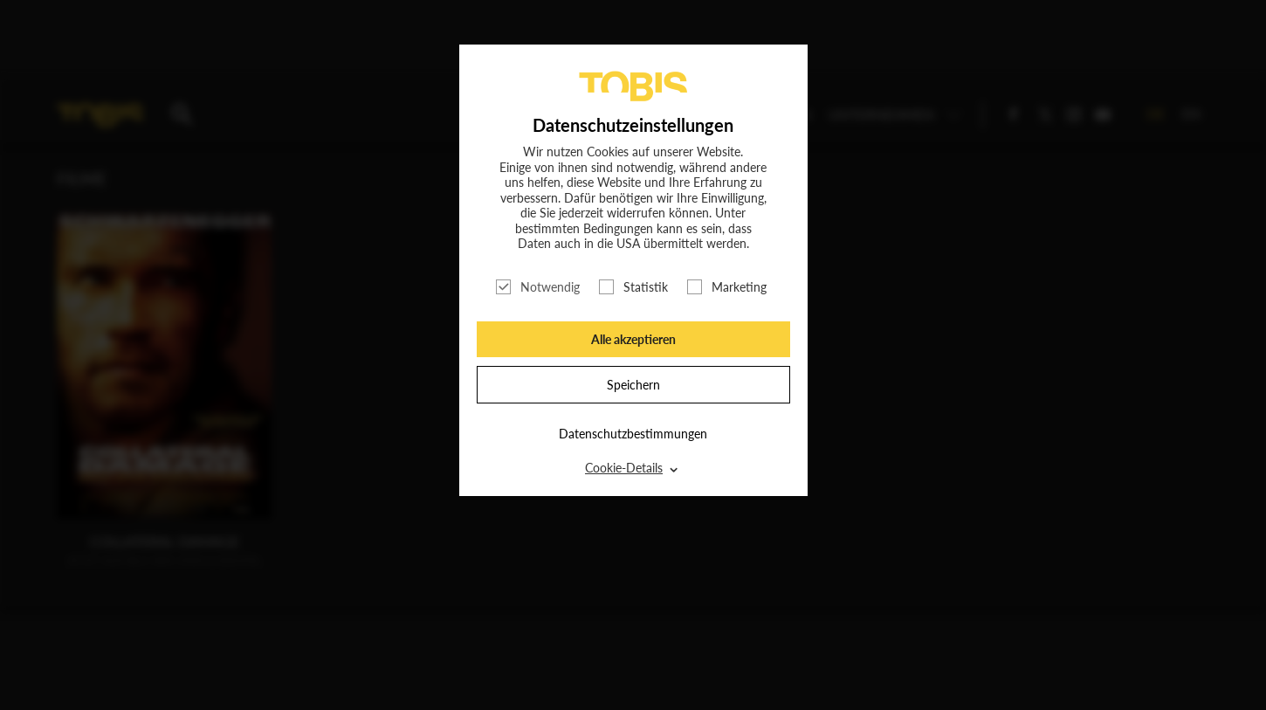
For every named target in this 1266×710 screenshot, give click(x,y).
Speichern (633, 384)
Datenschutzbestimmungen (633, 433)
